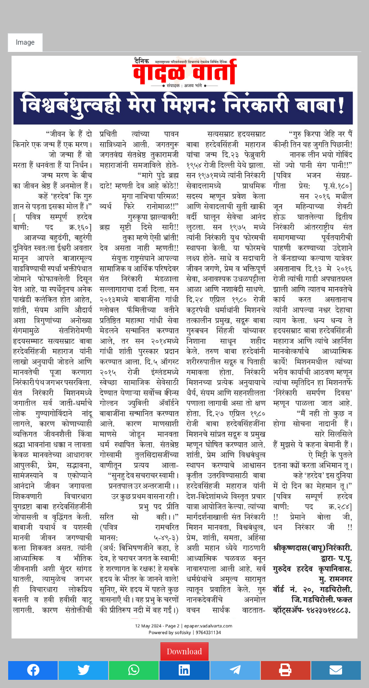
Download (184, 651)
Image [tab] (25, 42)
